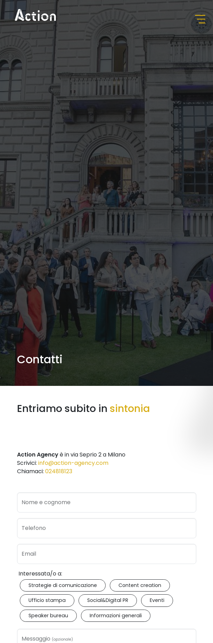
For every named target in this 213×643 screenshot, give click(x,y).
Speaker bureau (48, 615)
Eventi (157, 600)
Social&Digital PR (107, 600)
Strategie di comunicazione (62, 585)
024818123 (58, 471)
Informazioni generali (116, 615)
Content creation (139, 585)
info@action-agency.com (73, 463)
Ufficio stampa (47, 600)
